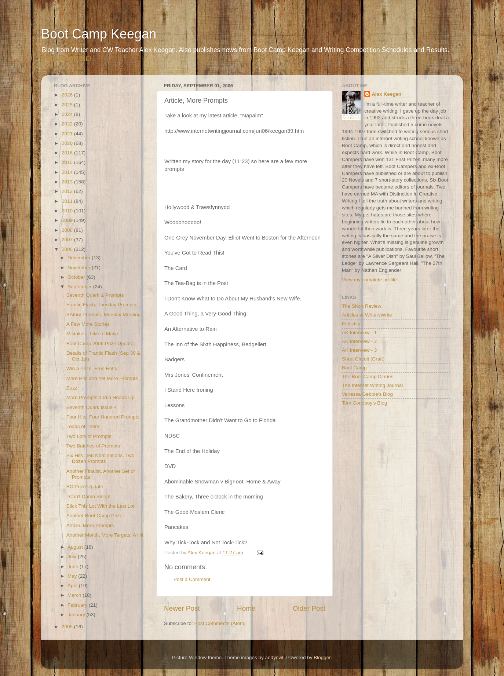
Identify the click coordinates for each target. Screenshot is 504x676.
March (75, 595)
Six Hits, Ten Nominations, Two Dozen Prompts (100, 458)
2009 (68, 220)
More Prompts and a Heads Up (100, 397)
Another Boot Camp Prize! (95, 515)
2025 (68, 104)
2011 (68, 201)
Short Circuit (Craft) (363, 359)
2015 (68, 162)
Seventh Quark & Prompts (95, 295)
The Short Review (361, 306)
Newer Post (182, 608)
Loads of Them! (83, 426)
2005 (68, 626)
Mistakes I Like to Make (92, 333)
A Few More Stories (88, 324)
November (79, 267)
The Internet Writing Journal (372, 385)
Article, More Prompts (90, 525)
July (72, 556)
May (72, 576)
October (77, 277)
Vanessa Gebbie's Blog (367, 394)
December (79, 257)
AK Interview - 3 (359, 350)
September (80, 286)
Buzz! (72, 388)
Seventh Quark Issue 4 (91, 407)
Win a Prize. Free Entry (92, 368)
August (75, 547)
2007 (68, 239)
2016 (68, 153)
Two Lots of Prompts (89, 436)
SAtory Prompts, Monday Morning (103, 314)
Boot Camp (354, 367)
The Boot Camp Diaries (367, 376)
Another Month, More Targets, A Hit (104, 535)
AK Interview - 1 (359, 332)
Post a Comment (192, 579)
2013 (68, 181)
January (77, 614)
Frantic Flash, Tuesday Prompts (101, 304)
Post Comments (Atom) (220, 623)
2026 (68, 95)
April (73, 585)
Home (246, 608)
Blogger (322, 657)
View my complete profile (369, 279)
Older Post (309, 608)
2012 (68, 191)
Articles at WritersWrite (367, 315)
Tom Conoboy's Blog (364, 403)
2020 (68, 143)
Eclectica (352, 323)
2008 (68, 230)
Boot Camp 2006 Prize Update (100, 343)
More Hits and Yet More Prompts (102, 378)
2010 (68, 210)
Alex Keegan (386, 94)
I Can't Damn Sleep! (88, 496)
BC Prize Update (84, 486)
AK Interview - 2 (359, 341)
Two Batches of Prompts (93, 446)
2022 (68, 124)
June (73, 566)
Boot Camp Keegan (98, 33)
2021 (68, 133)
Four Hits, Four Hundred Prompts (103, 417)
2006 (68, 249)
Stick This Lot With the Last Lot (100, 506)
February (78, 605)
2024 (68, 114)
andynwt (274, 657)
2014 (68, 172)
